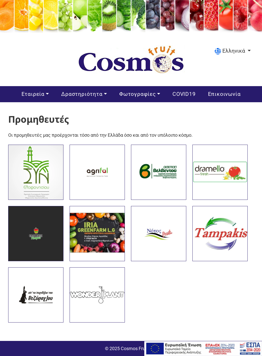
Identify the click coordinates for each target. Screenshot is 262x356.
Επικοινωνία (225, 93)
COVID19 (184, 93)
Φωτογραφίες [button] (138, 93)
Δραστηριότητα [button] (82, 93)
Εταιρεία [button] (33, 93)
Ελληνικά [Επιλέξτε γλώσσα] (230, 51)
